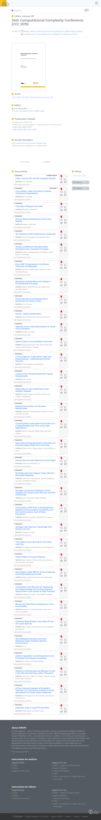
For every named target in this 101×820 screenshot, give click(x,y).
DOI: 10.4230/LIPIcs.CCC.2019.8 (22, 320)
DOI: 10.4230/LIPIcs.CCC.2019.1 (22, 212)
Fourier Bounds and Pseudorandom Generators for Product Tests (31, 300)
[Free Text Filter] (80, 176)
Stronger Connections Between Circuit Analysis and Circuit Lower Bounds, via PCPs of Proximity (35, 492)
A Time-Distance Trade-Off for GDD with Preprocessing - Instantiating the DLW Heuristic (33, 359)
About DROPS (56, 817)
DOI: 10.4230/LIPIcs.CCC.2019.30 (22, 681)
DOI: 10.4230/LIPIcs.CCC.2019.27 (22, 632)
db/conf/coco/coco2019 (27, 130)
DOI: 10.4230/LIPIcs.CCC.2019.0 (22, 199)
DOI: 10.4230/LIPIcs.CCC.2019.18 (22, 483)
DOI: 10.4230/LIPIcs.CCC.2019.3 (22, 240)
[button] (86, 10)
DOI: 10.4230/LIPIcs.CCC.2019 (21, 184)
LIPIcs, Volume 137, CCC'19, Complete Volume (35, 178)
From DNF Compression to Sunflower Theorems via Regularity (32, 265)
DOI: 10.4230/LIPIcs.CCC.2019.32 (22, 713)
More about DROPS (20, 752)
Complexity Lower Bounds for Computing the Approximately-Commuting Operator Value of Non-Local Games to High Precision (35, 589)
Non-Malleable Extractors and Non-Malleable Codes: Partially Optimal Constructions (31, 641)
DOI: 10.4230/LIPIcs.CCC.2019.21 (22, 535)
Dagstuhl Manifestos (61, 771)
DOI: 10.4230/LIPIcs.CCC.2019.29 (22, 664)
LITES (55, 774)
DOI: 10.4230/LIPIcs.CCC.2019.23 (22, 565)
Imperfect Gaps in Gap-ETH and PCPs (32, 708)
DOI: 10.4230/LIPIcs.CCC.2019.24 (22, 580)
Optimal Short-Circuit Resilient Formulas (33, 342)
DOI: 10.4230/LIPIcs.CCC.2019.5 (22, 275)
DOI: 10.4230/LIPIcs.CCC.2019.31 (22, 701)
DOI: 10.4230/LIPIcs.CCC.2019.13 (22, 399)
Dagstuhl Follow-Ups (21, 771)
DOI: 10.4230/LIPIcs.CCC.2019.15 (22, 436)
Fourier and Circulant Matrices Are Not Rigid (35, 460)
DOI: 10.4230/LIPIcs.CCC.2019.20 (22, 520)
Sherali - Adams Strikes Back (28, 314)
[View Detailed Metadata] (61, 179)
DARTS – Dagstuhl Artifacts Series (66, 765)
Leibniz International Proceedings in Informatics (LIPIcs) (56, 31)
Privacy (76, 817)
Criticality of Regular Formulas (29, 206)
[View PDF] (61, 176)
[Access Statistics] (65, 179)
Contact (85, 817)
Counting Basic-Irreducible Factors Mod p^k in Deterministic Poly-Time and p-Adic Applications (35, 425)
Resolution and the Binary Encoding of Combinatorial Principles (32, 282)
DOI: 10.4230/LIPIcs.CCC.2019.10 (22, 350)
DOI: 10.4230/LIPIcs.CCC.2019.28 (22, 649)
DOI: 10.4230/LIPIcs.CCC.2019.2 (22, 227)
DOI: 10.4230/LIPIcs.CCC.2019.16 (22, 453)
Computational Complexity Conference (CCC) (56, 34)
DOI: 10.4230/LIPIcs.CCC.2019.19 (22, 501)
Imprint (68, 817)
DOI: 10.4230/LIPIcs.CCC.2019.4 (22, 257)
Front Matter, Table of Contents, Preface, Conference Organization (33, 192)
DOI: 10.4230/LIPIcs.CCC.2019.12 (22, 382)
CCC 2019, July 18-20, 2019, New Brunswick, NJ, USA (33, 97)
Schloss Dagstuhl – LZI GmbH (36, 817)
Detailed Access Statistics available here (29, 143)
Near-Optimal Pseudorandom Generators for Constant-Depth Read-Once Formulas (35, 444)
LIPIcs (15, 765)
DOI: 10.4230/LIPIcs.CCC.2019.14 (22, 417)
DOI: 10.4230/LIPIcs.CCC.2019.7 (22, 307)
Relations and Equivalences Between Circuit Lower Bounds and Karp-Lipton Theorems (35, 672)
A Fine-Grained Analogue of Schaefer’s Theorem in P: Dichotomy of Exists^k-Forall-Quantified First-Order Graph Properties (35, 690)
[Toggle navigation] (96, 3)
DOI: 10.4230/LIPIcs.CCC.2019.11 (22, 367)
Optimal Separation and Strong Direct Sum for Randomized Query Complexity (34, 657)
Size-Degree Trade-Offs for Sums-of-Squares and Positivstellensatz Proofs (35, 573)
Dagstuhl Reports (60, 768)
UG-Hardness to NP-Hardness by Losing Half (35, 234)
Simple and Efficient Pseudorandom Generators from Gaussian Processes (31, 248)
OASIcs (15, 768)
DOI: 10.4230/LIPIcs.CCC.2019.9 (22, 335)
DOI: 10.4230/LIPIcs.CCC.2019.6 (22, 292)
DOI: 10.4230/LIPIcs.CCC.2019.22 (22, 550)
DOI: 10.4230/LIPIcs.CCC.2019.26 (22, 614)
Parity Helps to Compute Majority (30, 557)
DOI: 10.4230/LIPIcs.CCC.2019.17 (22, 466)
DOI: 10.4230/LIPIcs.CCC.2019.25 (22, 597)
